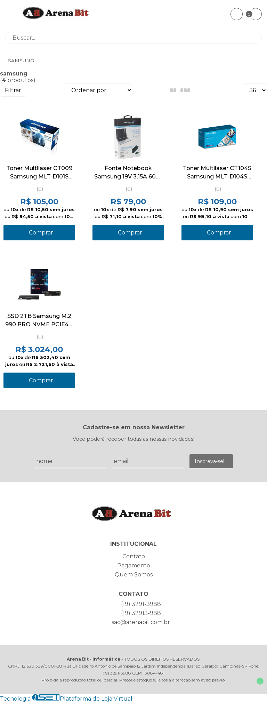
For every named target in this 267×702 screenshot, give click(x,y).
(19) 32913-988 (141, 613)
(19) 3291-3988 (141, 604)
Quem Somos (134, 574)
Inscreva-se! (209, 461)
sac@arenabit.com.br (141, 622)
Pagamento (133, 565)
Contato (133, 556)
